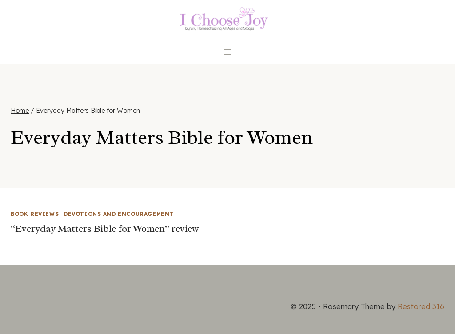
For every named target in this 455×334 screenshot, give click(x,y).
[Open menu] (228, 52)
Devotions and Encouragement (119, 214)
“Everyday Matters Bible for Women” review (105, 229)
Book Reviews (35, 214)
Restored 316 (421, 306)
